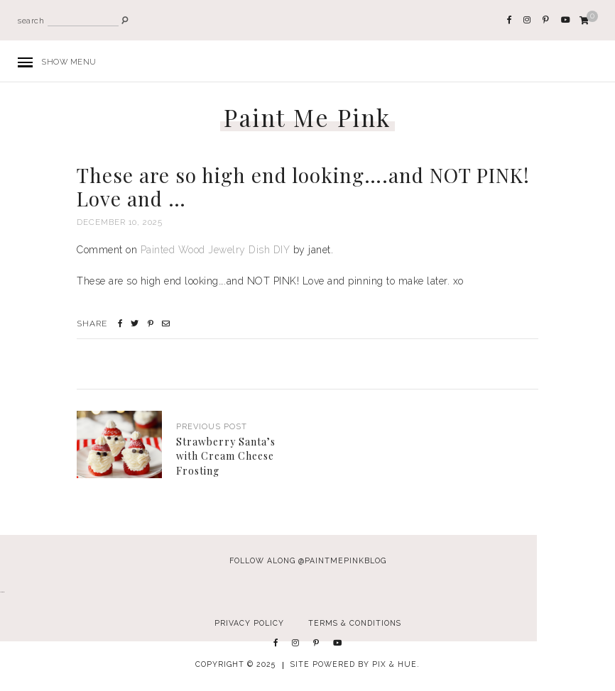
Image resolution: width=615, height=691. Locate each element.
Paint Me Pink (307, 117)
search (31, 21)
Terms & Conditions (354, 623)
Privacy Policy (249, 623)
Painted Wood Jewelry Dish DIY (215, 249)
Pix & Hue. (396, 664)
